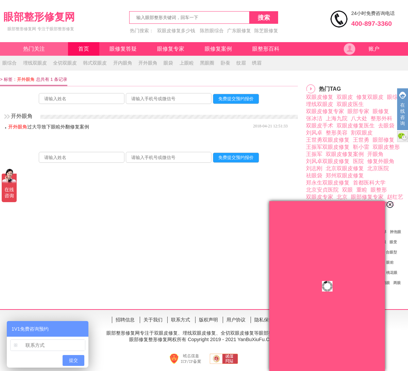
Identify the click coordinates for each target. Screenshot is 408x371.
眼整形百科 (265, 49)
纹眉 (241, 63)
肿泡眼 (395, 232)
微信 (402, 136)
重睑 (361, 190)
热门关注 (34, 49)
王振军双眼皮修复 (328, 147)
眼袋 (168, 63)
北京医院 (378, 168)
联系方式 (180, 319)
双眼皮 (345, 97)
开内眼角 (122, 63)
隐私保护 (263, 319)
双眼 (347, 190)
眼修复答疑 (123, 49)
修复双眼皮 (370, 97)
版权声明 (208, 319)
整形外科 (381, 118)
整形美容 (336, 133)
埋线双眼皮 (35, 63)
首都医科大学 (369, 183)
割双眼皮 (362, 133)
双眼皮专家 (319, 197)
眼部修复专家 (367, 197)
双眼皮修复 (319, 97)
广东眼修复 (239, 30)
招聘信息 (125, 319)
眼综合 (9, 63)
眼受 (393, 242)
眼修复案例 (218, 49)
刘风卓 (314, 133)
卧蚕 (225, 63)
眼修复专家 (170, 49)
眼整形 (379, 190)
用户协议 (235, 319)
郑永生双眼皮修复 (328, 183)
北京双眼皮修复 (345, 168)
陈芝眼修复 (266, 30)
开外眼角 (147, 63)
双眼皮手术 (319, 125)
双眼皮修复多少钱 (176, 30)
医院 (358, 161)
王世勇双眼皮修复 (328, 140)
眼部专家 (358, 111)
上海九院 (336, 118)
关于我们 (153, 319)
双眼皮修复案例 (345, 154)
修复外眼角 (380, 161)
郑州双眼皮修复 (345, 175)
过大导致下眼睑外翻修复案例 (48, 126)
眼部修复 (383, 140)
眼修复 (381, 111)
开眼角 (375, 154)
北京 (342, 197)
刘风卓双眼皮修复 (328, 161)
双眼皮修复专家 (325, 111)
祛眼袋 (314, 175)
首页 (83, 49)
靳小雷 (361, 147)
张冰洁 (314, 118)
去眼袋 (386, 125)
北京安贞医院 (322, 190)
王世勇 (361, 140)
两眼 (397, 283)
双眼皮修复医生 (356, 125)
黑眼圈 (207, 63)
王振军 (314, 154)
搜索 (264, 17)
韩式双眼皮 (95, 63)
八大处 (359, 118)
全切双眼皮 (65, 63)
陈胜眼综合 (212, 30)
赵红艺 (395, 197)
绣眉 (256, 63)
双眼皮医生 (350, 104)
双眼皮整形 (386, 147)
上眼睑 (187, 63)
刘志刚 (314, 168)
